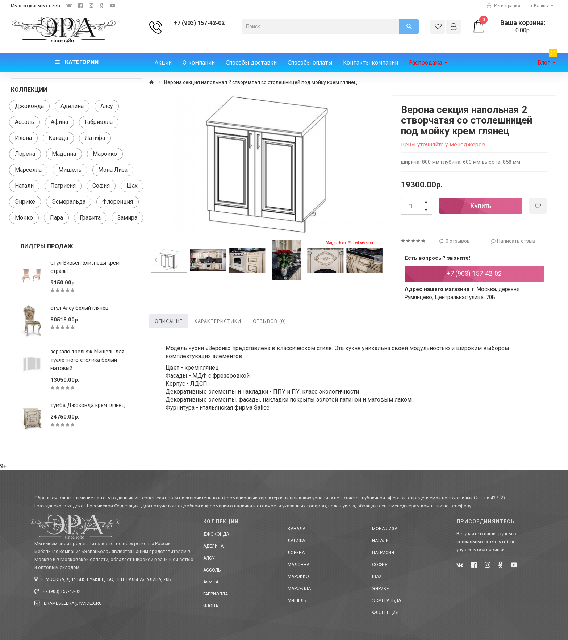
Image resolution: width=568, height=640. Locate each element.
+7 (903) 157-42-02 (199, 23)
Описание (169, 321)
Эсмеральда (68, 201)
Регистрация (503, 5)
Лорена (25, 153)
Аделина (72, 106)
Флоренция (117, 201)
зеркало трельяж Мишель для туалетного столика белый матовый (87, 359)
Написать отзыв (513, 241)
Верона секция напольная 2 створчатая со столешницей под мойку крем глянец (260, 82)
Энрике (25, 201)
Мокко (24, 217)
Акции (163, 62)
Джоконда (29, 106)
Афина (59, 122)
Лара (56, 217)
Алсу (106, 106)
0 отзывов (454, 241)
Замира (127, 217)
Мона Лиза (113, 169)
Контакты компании (370, 62)
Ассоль (24, 122)
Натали (24, 185)
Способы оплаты (310, 62)
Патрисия (63, 185)
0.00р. (514, 26)
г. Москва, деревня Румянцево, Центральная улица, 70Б (102, 579)
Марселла (28, 169)
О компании (199, 62)
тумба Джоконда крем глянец (87, 404)
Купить (480, 205)
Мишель (70, 169)
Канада (58, 137)
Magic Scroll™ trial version (349, 242)
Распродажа (428, 62)
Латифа (95, 137)
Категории (77, 62)
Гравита (90, 217)
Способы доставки (251, 62)
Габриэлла (99, 122)
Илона (23, 137)
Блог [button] (547, 59)
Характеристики (217, 321)
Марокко (105, 153)
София (101, 185)
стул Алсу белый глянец (79, 307)
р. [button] (542, 5)
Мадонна (64, 153)
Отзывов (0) (269, 321)
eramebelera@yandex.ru (68, 603)
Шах (132, 185)
